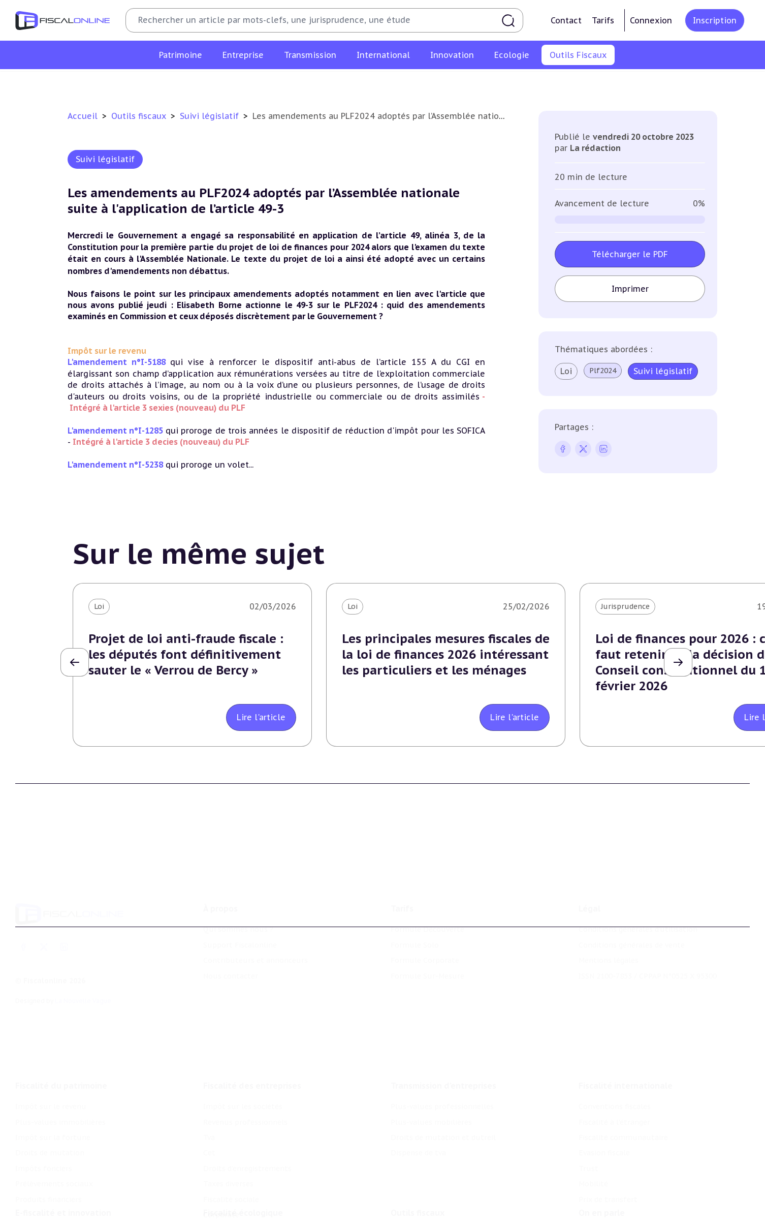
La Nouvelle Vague (83, 985)
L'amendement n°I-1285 (115, 430)
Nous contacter (230, 960)
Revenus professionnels (245, 1100)
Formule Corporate (425, 944)
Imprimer (630, 289)
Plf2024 (602, 370)
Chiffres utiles (273, 83)
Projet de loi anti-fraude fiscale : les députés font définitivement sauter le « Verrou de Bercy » (185, 654)
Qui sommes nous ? (238, 913)
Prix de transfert (608, 1177)
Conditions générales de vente (632, 929)
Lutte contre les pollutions (252, 1217)
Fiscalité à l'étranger (614, 1100)
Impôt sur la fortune (52, 1116)
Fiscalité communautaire (623, 1116)
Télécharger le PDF (630, 254)
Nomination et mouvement (627, 1217)
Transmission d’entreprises (443, 1064)
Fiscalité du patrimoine (61, 1064)
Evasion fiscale (604, 1131)
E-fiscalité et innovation (63, 1196)
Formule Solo (415, 929)
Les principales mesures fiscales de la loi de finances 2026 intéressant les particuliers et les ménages (446, 654)
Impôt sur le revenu (50, 1085)
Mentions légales (609, 944)
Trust (588, 1147)
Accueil (83, 116)
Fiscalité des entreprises (252, 1064)
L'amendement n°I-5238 (115, 464)
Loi (566, 371)
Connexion (651, 20)
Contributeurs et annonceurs (255, 944)
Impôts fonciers (43, 1147)
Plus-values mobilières (431, 1100)
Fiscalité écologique (243, 1196)
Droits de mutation (49, 1131)
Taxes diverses (228, 1162)
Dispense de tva (418, 1131)
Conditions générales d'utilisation (638, 913)
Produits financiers (48, 1177)
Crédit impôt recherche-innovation (76, 1217)
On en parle (602, 1196)
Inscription (715, 20)
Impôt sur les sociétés (242, 1085)
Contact (566, 20)
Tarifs (603, 20)
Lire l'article (261, 717)
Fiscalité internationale (626, 1064)
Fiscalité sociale (231, 1177)
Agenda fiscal (334, 83)
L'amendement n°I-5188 (117, 362)
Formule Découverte (427, 913)
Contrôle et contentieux (475, 83)
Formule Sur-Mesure (427, 960)
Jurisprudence (625, 606)
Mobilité (593, 1162)
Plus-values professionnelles (442, 1085)
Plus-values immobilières (60, 1100)
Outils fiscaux (140, 116)
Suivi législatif (394, 83)
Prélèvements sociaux (54, 1162)
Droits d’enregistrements (247, 1147)
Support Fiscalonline (240, 929)
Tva (209, 1116)
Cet (209, 1131)
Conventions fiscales (615, 1085)
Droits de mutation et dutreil (443, 1116)
